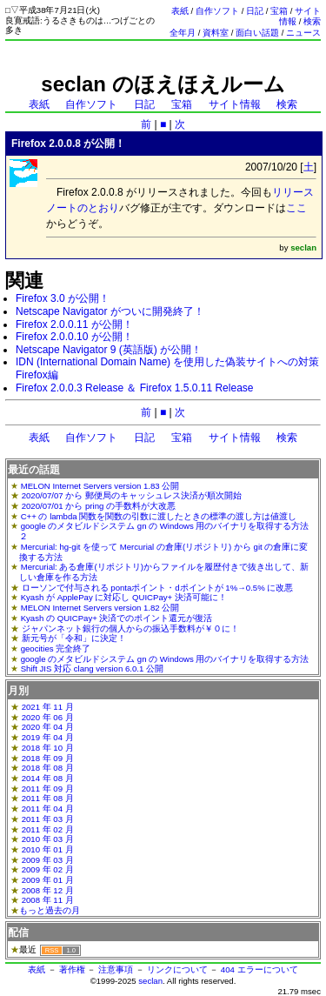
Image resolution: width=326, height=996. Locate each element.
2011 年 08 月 (48, 798)
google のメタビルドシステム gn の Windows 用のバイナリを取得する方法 (165, 659)
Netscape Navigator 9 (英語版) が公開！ (109, 350)
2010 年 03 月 (48, 839)
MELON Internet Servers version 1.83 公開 (100, 486)
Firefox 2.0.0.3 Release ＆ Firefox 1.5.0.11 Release (134, 388)
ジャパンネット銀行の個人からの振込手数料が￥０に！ (130, 628)
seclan (150, 981)
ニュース (303, 32)
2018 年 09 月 (48, 758)
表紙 (180, 11)
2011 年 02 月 (48, 829)
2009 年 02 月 (48, 869)
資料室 (216, 32)
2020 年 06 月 (48, 717)
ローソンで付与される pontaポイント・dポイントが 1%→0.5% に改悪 (158, 587)
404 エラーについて (259, 969)
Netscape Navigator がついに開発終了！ (110, 311)
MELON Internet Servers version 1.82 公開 (100, 607)
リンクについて (177, 969)
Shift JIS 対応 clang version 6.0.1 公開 (92, 668)
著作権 (72, 969)
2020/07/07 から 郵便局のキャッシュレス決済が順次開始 (132, 495)
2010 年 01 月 (48, 849)
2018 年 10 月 (48, 747)
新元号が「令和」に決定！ (74, 638)
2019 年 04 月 (48, 737)
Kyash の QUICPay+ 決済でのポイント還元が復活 (117, 618)
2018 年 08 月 (48, 767)
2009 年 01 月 (48, 880)
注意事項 (115, 969)
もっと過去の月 (49, 910)
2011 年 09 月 (48, 788)
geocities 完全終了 (56, 648)
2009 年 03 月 (48, 860)
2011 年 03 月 (48, 819)
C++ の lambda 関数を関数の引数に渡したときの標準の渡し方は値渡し (159, 516)
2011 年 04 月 (48, 808)
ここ (296, 208)
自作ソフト (217, 11)
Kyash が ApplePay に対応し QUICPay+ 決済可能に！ (124, 597)
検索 (312, 21)
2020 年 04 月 (48, 727)
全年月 (183, 32)
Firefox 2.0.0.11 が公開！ (74, 324)
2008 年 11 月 (48, 900)
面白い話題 (257, 32)
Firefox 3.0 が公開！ (63, 298)
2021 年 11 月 (48, 707)
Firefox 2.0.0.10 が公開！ (74, 337)
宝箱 (279, 11)
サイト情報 (235, 104)
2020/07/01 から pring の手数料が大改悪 (99, 506)
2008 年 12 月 (48, 890)
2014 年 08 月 (48, 778)
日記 (254, 11)
